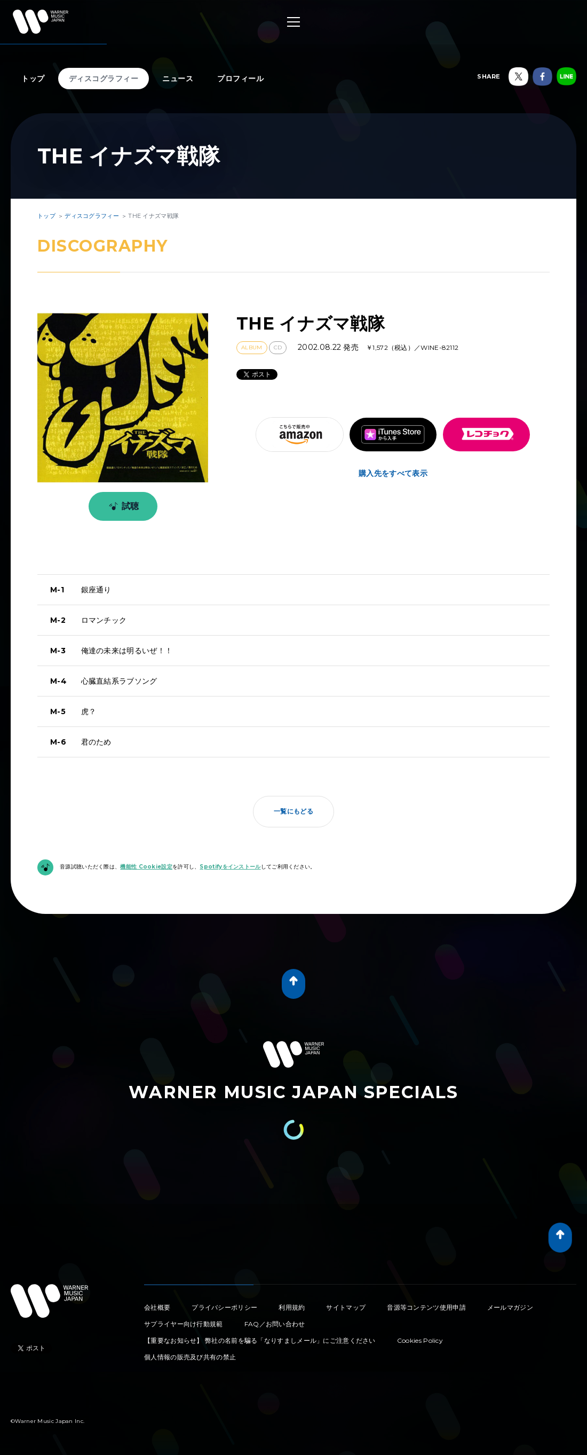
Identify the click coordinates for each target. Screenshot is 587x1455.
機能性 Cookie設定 (146, 866)
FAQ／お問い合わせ (274, 1324)
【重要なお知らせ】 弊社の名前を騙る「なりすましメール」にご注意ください (260, 1340)
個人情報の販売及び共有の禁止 (190, 1357)
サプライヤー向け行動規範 (183, 1324)
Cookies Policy (420, 1340)
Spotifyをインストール (230, 866)
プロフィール (240, 78)
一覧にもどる (293, 811)
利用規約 (292, 1307)
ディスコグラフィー (104, 78)
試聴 (122, 506)
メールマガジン (510, 1307)
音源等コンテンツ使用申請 (426, 1307)
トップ (33, 78)
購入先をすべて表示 (393, 473)
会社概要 (157, 1307)
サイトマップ (346, 1307)
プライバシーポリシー (224, 1307)
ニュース (177, 78)
